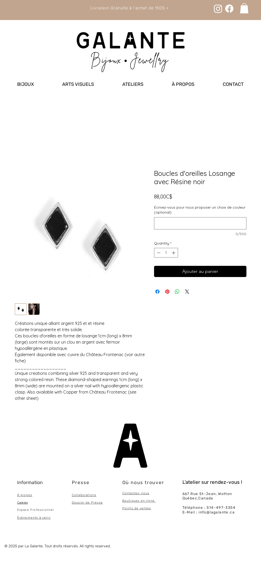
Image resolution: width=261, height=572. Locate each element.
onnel (49, 510)
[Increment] (174, 252)
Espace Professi (30, 510)
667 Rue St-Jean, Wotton (207, 494)
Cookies (22, 502)
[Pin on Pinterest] (167, 291)
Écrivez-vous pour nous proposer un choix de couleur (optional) (199, 210)
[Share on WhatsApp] (177, 291)
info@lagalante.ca (217, 512)
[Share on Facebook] (157, 291)
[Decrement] (158, 252)
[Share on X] (187, 291)
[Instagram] (218, 8)
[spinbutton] (166, 252)
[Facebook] (229, 8)
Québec (189, 498)
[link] (244, 8)
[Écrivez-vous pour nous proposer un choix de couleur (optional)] (200, 223)
